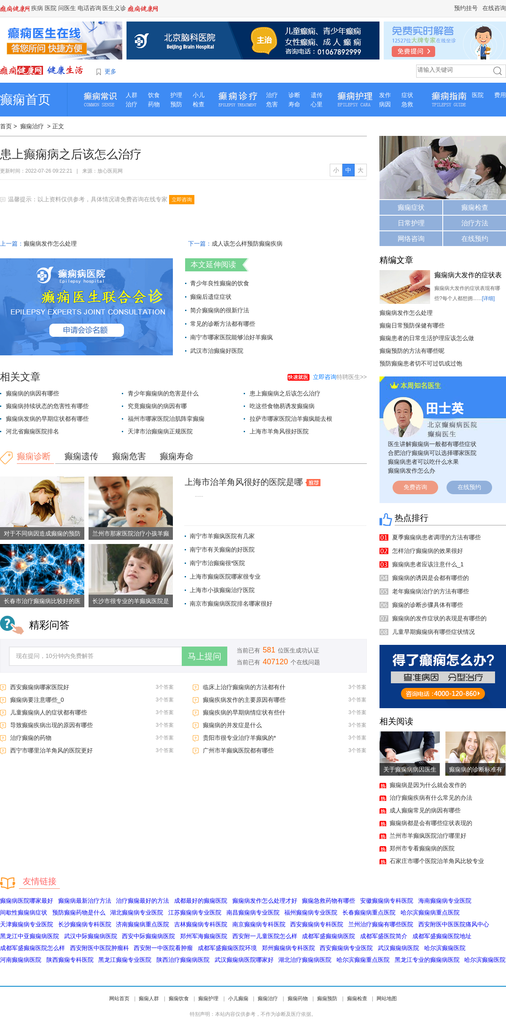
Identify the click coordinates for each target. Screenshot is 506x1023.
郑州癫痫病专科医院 (288, 948)
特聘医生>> (340, 376)
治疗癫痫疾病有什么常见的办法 (431, 797)
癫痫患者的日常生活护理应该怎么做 (427, 338)
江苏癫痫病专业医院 (194, 912)
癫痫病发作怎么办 (411, 470)
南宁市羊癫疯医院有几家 (222, 536)
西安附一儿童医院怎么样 (264, 936)
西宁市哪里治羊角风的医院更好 (51, 750)
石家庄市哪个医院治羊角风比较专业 (437, 861)
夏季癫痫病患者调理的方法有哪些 (436, 537)
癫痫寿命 (177, 456)
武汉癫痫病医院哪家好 (244, 959)
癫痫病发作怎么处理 (50, 243)
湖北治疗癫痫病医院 (304, 959)
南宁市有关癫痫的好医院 (222, 549)
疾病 (37, 8)
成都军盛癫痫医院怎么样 (32, 948)
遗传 (317, 95)
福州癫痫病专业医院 (310, 912)
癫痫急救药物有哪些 (328, 900)
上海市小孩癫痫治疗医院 (222, 590)
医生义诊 (114, 8)
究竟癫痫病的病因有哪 (157, 406)
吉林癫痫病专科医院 (200, 924)
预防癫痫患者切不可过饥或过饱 (421, 363)
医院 (51, 8)
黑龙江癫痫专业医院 (124, 959)
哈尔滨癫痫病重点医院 (430, 912)
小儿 (199, 95)
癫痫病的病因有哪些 (32, 393)
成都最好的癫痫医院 (200, 900)
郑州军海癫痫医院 (203, 936)
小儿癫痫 (238, 998)
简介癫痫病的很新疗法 (219, 310)
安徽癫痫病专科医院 (386, 900)
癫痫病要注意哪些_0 (37, 699)
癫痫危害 (129, 456)
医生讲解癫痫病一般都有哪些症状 (432, 444)
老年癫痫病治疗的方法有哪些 (430, 591)
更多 (110, 71)
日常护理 (411, 223)
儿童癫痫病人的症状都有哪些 (48, 712)
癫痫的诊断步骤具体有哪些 (427, 604)
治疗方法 (474, 223)
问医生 (67, 8)
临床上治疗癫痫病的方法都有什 (244, 687)
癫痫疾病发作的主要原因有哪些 (244, 699)
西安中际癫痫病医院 (148, 936)
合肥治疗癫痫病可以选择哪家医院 (432, 452)
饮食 (154, 95)
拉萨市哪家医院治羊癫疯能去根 (291, 418)
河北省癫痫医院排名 (32, 431)
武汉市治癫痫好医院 (216, 350)
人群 (131, 95)
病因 (385, 104)
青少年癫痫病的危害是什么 (163, 393)
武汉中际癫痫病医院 (90, 936)
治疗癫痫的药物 (30, 737)
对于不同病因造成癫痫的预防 (42, 533)
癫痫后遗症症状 (210, 296)
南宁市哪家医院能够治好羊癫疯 (231, 337)
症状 (407, 95)
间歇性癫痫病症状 (23, 912)
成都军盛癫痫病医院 (328, 936)
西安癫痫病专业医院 (346, 948)
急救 (407, 104)
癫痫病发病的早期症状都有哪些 (47, 418)
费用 (500, 95)
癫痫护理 (208, 998)
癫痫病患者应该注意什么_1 (428, 564)
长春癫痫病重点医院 (369, 912)
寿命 (294, 104)
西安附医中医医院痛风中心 (453, 924)
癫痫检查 (474, 207)
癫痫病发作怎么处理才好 (264, 900)
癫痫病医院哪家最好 (26, 900)
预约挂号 (466, 8)
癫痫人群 (149, 998)
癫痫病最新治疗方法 (84, 900)
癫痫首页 (25, 99)
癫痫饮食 (179, 998)
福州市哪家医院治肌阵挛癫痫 (166, 418)
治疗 (131, 104)
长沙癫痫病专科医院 (84, 924)
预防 (176, 104)
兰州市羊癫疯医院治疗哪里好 (428, 835)
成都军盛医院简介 (383, 936)
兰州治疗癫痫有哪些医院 (380, 924)
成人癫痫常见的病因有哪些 (425, 810)
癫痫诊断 (34, 456)
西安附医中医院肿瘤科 (99, 948)
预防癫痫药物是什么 (78, 912)
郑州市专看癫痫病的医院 (422, 848)
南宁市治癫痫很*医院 (217, 563)
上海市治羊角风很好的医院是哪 (244, 482)
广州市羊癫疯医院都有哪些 (238, 750)
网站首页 (119, 998)
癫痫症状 (411, 207)
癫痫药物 (298, 998)
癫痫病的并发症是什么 (232, 725)
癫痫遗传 (81, 456)
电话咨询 (89, 8)
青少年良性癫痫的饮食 (219, 283)
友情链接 (40, 881)
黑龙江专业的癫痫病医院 (427, 959)
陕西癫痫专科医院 (70, 959)
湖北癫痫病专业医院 (136, 912)
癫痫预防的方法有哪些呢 (412, 350)
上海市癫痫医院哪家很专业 (225, 576)
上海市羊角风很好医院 (279, 431)
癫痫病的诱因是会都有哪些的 (430, 577)
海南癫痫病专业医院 (444, 900)
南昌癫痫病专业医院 (253, 912)
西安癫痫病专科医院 (316, 924)
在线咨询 (494, 8)
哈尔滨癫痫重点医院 (363, 959)
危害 (272, 104)
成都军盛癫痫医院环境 (227, 948)
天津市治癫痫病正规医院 (160, 431)
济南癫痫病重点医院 (142, 924)
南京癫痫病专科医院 (258, 924)
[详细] (488, 298)
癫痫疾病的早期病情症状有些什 (244, 712)
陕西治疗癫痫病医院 (183, 959)
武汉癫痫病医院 (398, 948)
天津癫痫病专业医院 (26, 924)
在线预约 (474, 238)
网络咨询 (411, 238)
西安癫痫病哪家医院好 (39, 687)
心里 (317, 104)
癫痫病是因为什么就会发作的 (428, 785)
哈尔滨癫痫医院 (445, 948)
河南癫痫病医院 (20, 959)
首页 (6, 126)
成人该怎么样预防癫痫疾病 (247, 243)
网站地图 (387, 998)
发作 (385, 95)
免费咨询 (415, 487)
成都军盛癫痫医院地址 (441, 936)
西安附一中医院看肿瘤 (163, 948)
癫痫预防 (327, 998)
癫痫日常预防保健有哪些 (412, 325)
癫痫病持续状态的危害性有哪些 (47, 406)
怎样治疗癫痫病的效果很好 (427, 550)
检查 (199, 104)
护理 (176, 95)
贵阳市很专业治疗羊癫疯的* (239, 737)
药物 (154, 104)
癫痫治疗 (32, 126)
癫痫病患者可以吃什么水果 (423, 461)
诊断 (294, 95)
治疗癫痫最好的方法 (142, 900)
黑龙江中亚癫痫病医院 (29, 936)
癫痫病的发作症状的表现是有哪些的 (439, 618)
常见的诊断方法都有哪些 (222, 323)
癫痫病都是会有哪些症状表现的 (431, 823)
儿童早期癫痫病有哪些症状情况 (433, 631)
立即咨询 (182, 200)
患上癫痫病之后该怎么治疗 (285, 393)
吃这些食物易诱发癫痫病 (282, 406)
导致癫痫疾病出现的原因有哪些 (51, 725)
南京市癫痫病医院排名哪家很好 (231, 603)
